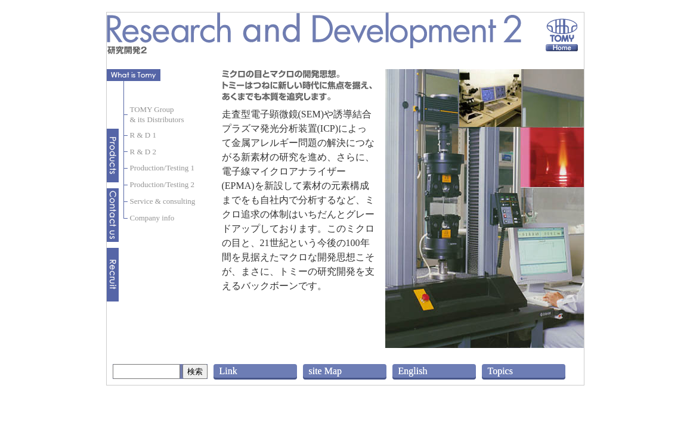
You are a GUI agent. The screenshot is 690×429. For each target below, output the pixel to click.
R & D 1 (143, 134)
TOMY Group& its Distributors (157, 114)
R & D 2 (143, 151)
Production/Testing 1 (162, 167)
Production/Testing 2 (162, 184)
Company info (152, 217)
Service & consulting (163, 201)
